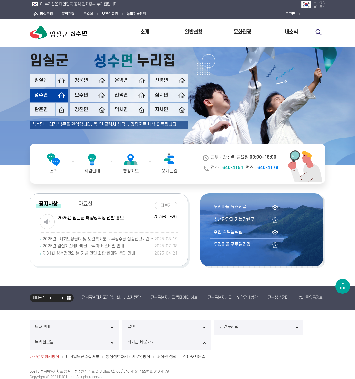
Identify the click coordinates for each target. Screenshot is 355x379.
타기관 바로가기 (297, 326)
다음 (62, 297)
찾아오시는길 (194, 341)
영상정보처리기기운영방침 (128, 341)
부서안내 (57, 326)
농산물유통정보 (311, 297)
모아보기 (68, 297)
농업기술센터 (136, 14)
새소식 (291, 32)
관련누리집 (177, 326)
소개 (144, 32)
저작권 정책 (167, 341)
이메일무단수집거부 (82, 341)
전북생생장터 (278, 297)
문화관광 (68, 14)
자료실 (85, 203)
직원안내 (92, 171)
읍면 (117, 326)
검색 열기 (319, 32)
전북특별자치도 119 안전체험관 (233, 297)
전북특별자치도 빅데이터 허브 (174, 297)
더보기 (167, 204)
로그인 (290, 14)
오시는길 (169, 171)
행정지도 (131, 171)
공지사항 (48, 203)
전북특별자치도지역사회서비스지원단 (111, 297)
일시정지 (56, 297)
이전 (50, 297)
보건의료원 (110, 14)
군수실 (88, 14)
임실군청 (46, 14)
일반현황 (193, 32)
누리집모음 (237, 326)
